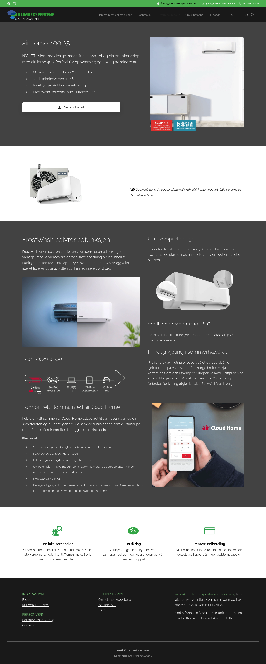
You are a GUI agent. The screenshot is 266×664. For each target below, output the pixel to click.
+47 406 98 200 (251, 3)
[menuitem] (107, 15)
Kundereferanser (35, 605)
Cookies (28, 625)
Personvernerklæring (38, 620)
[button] (249, 15)
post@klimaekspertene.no (220, 3)
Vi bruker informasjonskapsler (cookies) (205, 594)
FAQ (102, 610)
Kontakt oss (107, 605)
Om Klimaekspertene (114, 599)
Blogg (26, 599)
